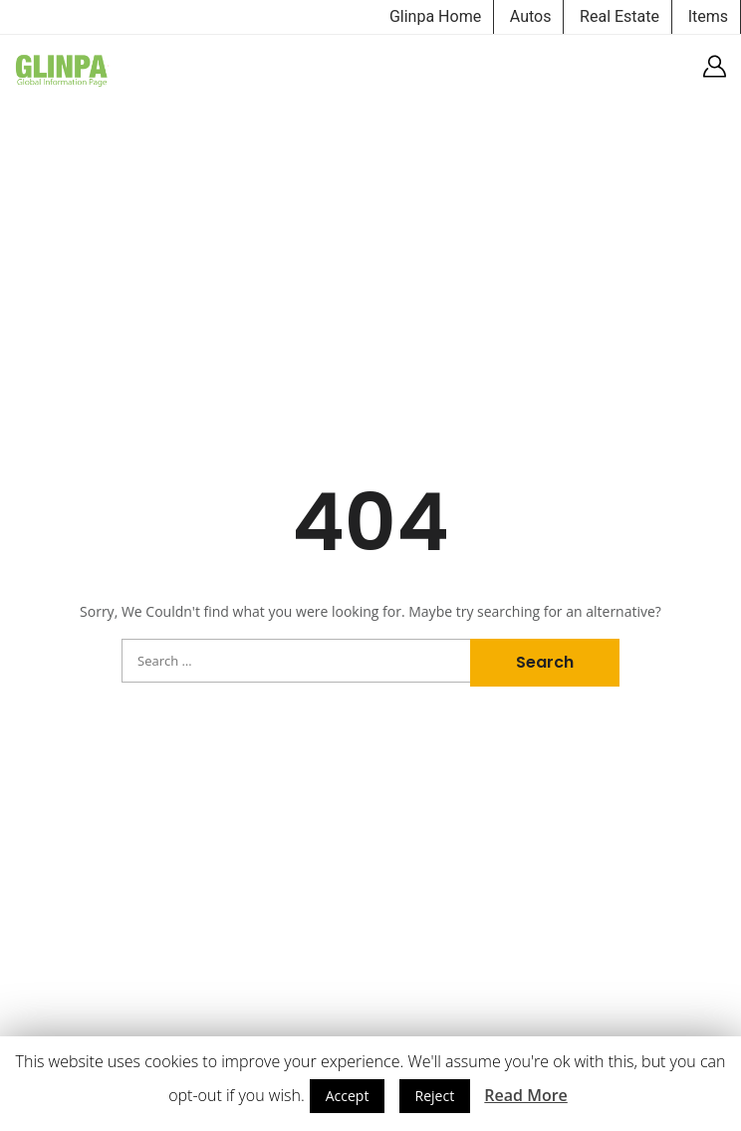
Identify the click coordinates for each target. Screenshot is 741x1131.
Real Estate (619, 16)
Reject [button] (435, 1095)
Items (708, 16)
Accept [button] (348, 1095)
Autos (531, 16)
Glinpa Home (435, 16)
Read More (525, 1095)
